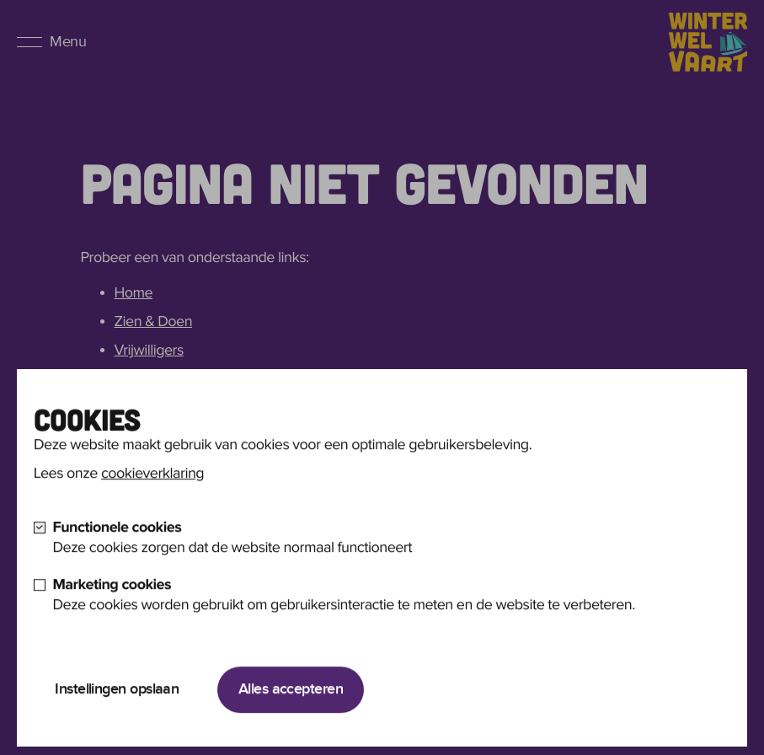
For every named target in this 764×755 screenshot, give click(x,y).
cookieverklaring (152, 490)
